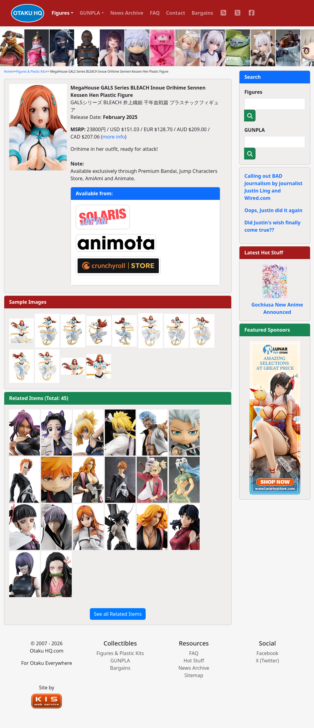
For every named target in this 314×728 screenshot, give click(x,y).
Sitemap (193, 675)
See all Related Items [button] (118, 614)
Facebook (267, 653)
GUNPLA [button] (90, 13)
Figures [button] (61, 13)
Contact (175, 13)
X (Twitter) (267, 660)
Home (8, 71)
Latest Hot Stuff (263, 252)
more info (113, 136)
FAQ (155, 13)
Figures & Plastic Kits (31, 71)
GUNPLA (254, 130)
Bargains (202, 13)
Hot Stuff (194, 660)
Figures (253, 92)
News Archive (127, 13)
